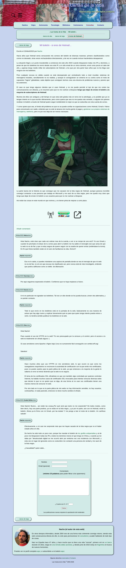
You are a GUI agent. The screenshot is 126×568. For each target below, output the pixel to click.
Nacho (39, 51)
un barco (108, 546)
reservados (65, 561)
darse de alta (47, 36)
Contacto (73, 561)
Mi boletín (72, 32)
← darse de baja (23, 45)
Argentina (100, 548)
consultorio (84, 539)
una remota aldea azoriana (62, 548)
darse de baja (60, 36)
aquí (38, 555)
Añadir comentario (23, 229)
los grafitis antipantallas (87, 433)
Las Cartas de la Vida (58, 32)
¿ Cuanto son (59, 507)
